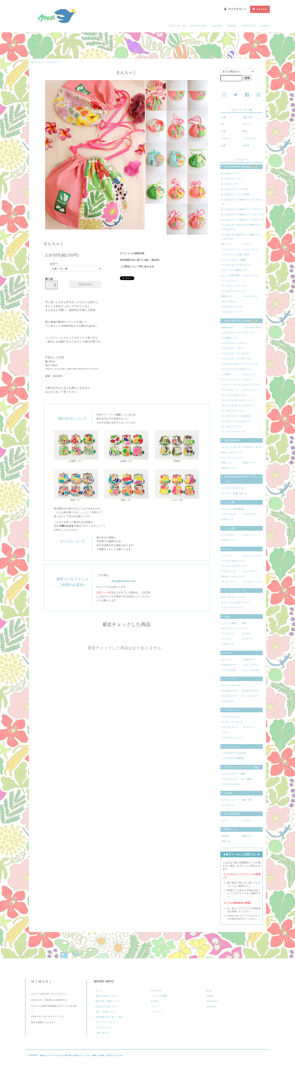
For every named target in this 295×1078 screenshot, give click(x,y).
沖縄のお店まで (67, 525)
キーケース (247, 638)
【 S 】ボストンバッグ (232, 306)
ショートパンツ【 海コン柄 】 (235, 254)
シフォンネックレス (230, 716)
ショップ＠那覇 (159, 996)
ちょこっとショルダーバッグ (235, 602)
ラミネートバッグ (234, 590)
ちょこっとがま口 (250, 670)
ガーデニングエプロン (232, 685)
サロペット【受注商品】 (233, 509)
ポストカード (227, 805)
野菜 (245, 131)
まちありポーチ (228, 664)
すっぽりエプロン (250, 690)
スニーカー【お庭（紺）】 (234, 493)
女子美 (246, 145)
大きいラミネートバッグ (233, 597)
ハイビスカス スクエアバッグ (236, 358)
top (32, 62)
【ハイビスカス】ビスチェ (234, 395)
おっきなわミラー (229, 184)
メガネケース (227, 644)
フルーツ (247, 124)
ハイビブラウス (228, 514)
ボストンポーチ (228, 301)
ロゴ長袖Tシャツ (229, 338)
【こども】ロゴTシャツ (232, 410)
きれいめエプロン (229, 690)
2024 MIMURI (232, 440)
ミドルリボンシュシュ (232, 737)
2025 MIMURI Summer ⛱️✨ (241, 320)
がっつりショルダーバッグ (234, 566)
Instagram (212, 1001)
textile (177, 25)
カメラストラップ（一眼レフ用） (237, 799)
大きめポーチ (248, 659)
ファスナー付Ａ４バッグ (233, 561)
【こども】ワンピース (232, 426)
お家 (223, 145)
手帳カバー (226, 296)
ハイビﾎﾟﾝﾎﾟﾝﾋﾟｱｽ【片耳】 (234, 753)
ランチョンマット (229, 696)
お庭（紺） (248, 117)
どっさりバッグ (228, 571)
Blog (208, 990)
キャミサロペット (229, 390)
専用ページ (230, 829)
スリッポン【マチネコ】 (233, 488)
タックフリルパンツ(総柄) (233, 259)
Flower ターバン (228, 468)
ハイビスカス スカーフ (233, 348)
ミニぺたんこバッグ (252, 581)
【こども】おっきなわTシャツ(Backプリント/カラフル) (241, 236)
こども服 (229, 528)
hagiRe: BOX (227, 327)
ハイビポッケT (249, 514)
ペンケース (226, 638)
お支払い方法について (107, 1006)
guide (217, 25)
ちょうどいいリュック (232, 457)
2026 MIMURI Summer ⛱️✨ (241, 166)
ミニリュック (248, 374)
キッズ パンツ (249, 535)
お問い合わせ (102, 1033)
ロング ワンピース (251, 384)
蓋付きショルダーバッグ (233, 576)
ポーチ (41, 62)
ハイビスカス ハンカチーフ (234, 343)
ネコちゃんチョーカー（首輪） (242, 767)
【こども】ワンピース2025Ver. (235, 416)
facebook (211, 1006)
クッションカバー (250, 696)
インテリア (230, 678)
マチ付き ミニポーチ (252, 447)
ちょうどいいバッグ (252, 555)
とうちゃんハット (250, 275)
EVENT (155, 1001)
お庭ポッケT (227, 519)
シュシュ (225, 732)
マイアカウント (237, 9)
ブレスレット (248, 727)
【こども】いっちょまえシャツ (236, 421)
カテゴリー (157, 1011)
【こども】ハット (229, 280)
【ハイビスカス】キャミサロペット (238, 405)
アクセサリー (232, 709)
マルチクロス (227, 701)
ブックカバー (227, 633)
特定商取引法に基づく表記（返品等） (140, 260)
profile (249, 25)
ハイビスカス (249, 138)
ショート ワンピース (231, 384)
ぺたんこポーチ (249, 664)
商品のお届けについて (107, 996)
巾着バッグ (226, 462)
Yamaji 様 (225, 836)
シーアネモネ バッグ (231, 332)
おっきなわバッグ (229, 173)
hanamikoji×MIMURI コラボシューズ (243, 479)
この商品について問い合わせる (137, 266)
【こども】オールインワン (234, 431)
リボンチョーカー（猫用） (234, 774)
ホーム (99, 990)
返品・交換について (106, 1011)
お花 (223, 131)
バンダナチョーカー (230, 784)
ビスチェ (246, 244)
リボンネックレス (229, 727)
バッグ (228, 548)
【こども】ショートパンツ (234, 285)
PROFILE (156, 990)
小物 (226, 616)
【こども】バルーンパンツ (234, 291)
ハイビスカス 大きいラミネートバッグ (239, 363)
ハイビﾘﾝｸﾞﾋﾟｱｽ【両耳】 (232, 758)
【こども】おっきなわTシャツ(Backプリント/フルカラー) (241, 227)
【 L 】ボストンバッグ (232, 312)
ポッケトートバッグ (230, 379)
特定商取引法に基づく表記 (109, 1017)
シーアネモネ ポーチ (252, 327)
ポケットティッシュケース (234, 628)
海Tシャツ (226, 244)
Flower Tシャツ (249, 462)
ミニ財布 (225, 374)
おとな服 (229, 502)
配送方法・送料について (108, 1001)
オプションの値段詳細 (132, 253)
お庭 (223, 117)
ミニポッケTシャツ (230, 249)
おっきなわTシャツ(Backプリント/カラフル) (242, 214)
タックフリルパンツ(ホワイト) (235, 265)
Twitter (210, 996)
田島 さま (246, 836)
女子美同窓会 (232, 813)
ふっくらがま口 (228, 670)
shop (265, 25)
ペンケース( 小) (249, 296)
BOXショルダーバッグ (232, 452)
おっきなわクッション (232, 178)
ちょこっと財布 (228, 623)
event (232, 25)
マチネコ (225, 138)
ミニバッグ (226, 555)
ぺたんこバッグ (228, 581)
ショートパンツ (249, 249)
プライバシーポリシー (107, 1022)
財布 (244, 623)
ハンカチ (246, 633)
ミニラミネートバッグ (232, 607)
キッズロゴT (227, 535)
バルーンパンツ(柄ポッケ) (233, 270)
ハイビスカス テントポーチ (235, 353)
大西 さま (225, 841)
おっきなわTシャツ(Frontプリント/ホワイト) (242, 219)
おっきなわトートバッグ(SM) (235, 194)
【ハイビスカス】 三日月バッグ (236, 369)
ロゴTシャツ (248, 332)
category (199, 25)
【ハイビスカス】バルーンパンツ (237, 400)
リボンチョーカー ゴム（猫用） (237, 779)
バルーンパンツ (249, 390)
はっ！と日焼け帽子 (230, 275)
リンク (154, 1006)
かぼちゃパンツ (228, 540)
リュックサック (249, 571)
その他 (228, 793)
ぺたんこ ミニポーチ (231, 447)
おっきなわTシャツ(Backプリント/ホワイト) (242, 209)
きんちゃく (54, 62)
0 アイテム (259, 9)
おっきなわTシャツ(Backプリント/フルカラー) (241, 201)
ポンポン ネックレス (232, 722)
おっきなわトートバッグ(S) (234, 189)
